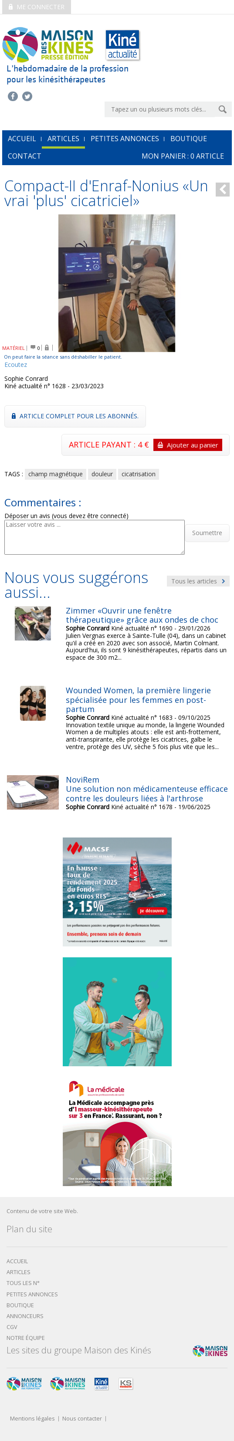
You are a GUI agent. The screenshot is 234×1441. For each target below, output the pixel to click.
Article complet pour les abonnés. (75, 416)
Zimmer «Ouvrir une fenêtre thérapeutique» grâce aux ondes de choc (142, 615)
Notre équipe (26, 1338)
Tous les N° (23, 1283)
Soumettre (207, 533)
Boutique (188, 138)
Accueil (17, 1261)
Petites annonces (125, 138)
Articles (63, 138)
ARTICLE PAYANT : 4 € (145, 445)
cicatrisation (139, 474)
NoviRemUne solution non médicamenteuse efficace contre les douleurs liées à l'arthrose (147, 789)
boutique (20, 1305)
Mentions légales (32, 1419)
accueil (22, 138)
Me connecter (36, 7)
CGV (12, 1327)
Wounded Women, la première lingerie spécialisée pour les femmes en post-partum (138, 699)
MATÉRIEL (13, 348)
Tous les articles (198, 581)
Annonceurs (25, 1316)
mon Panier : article (183, 156)
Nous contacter (82, 1419)
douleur (102, 474)
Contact (24, 156)
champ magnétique (55, 474)
